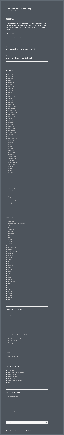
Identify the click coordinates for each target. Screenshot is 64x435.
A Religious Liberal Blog (14, 319)
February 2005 (12, 200)
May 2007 (10, 146)
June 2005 (10, 192)
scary (9, 289)
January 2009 (11, 108)
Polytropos (11, 333)
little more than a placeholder (16, 327)
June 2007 (10, 144)
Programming (11, 281)
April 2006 (10, 172)
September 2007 (12, 138)
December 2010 (12, 84)
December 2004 (12, 204)
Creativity (10, 231)
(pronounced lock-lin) (14, 313)
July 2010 (10, 88)
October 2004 (11, 208)
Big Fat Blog (11, 370)
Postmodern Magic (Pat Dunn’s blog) (18, 335)
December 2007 (12, 132)
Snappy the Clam (12, 376)
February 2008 (12, 128)
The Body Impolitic (13, 356)
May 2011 (10, 78)
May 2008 (10, 122)
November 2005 (12, 182)
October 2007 (11, 136)
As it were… (11, 323)
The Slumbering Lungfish (15, 380)
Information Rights (13, 251)
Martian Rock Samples (14, 329)
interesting (11, 255)
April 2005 (10, 196)
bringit (9, 227)
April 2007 (10, 148)
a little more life (12, 317)
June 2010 (10, 90)
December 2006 (12, 156)
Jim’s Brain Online (13, 325)
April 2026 (10, 74)
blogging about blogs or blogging (17, 223)
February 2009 (12, 106)
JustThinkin (11, 257)
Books (9, 225)
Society (10, 291)
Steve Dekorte (12, 378)
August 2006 (11, 164)
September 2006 (12, 162)
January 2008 (11, 130)
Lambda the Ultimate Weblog (16, 372)
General (23, 37)
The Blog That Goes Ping (19, 8)
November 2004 (12, 206)
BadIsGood (11, 221)
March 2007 (11, 150)
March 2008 (11, 126)
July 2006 (10, 166)
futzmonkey (11, 239)
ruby (9, 285)
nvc (9, 275)
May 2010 (10, 92)
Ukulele (10, 295)
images (10, 249)
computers (11, 229)
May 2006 (10, 170)
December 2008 (12, 110)
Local (9, 263)
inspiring (10, 253)
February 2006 (12, 176)
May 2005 (10, 194)
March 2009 (11, 104)
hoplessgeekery (12, 247)
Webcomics (11, 297)
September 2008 (12, 114)
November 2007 (12, 134)
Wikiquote (12, 33)
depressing (11, 233)
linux (9, 261)
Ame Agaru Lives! (12, 321)
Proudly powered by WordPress (26, 430)
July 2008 (10, 118)
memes (10, 267)
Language (10, 259)
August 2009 (11, 96)
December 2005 (12, 180)
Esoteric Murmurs (13, 396)
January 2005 (11, 202)
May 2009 (10, 102)
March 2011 (11, 80)
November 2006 (12, 158)
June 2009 (10, 100)
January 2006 (11, 178)
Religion (10, 283)
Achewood (10, 410)
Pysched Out (11, 337)
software (10, 293)
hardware (10, 245)
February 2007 (12, 152)
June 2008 (10, 120)
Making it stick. (12, 374)
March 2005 (11, 198)
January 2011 (11, 82)
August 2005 (11, 188)
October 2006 (11, 160)
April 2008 (10, 124)
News (9, 273)
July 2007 (10, 142)
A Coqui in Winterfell (13, 315)
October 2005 (11, 184)
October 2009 (11, 94)
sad (8, 287)
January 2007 (11, 154)
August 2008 (11, 116)
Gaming (10, 241)
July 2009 (10, 98)
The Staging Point (13, 343)
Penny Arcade (11, 412)
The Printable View (13, 341)
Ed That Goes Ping (10, 37)
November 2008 (12, 112)
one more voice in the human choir (17, 331)
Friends (10, 235)
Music (9, 271)
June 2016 (10, 76)
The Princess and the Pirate (15, 339)
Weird (9, 299)
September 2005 (12, 186)
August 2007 (11, 140)
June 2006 (10, 168)
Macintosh (11, 265)
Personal (10, 277)
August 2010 (11, 86)
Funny (9, 237)
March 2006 (11, 174)
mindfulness (11, 269)
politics (10, 279)
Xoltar (9, 382)
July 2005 (10, 190)
